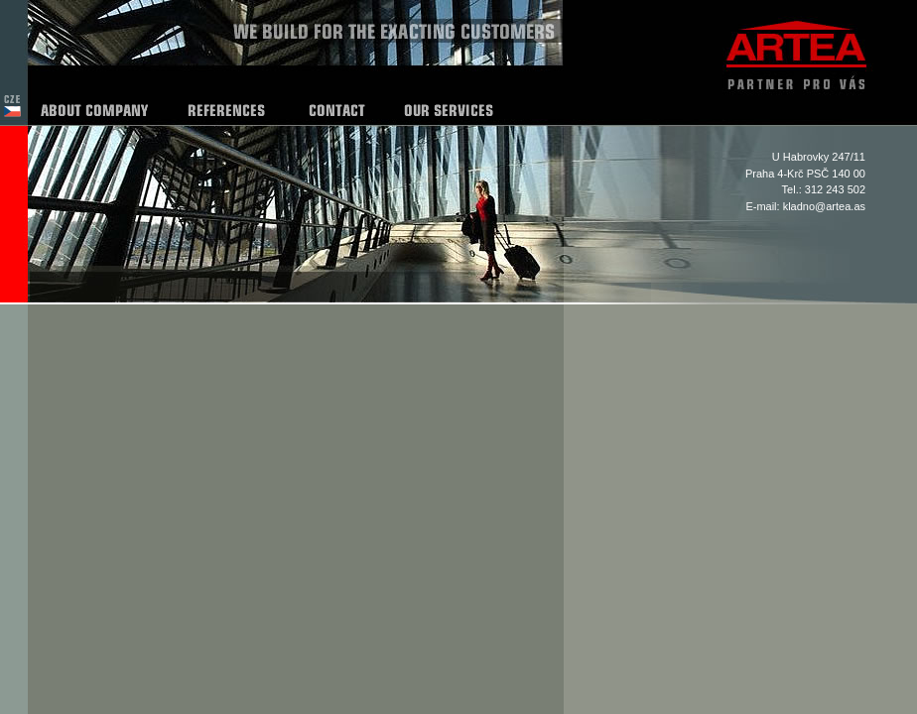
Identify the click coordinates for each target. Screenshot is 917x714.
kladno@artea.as (824, 206)
